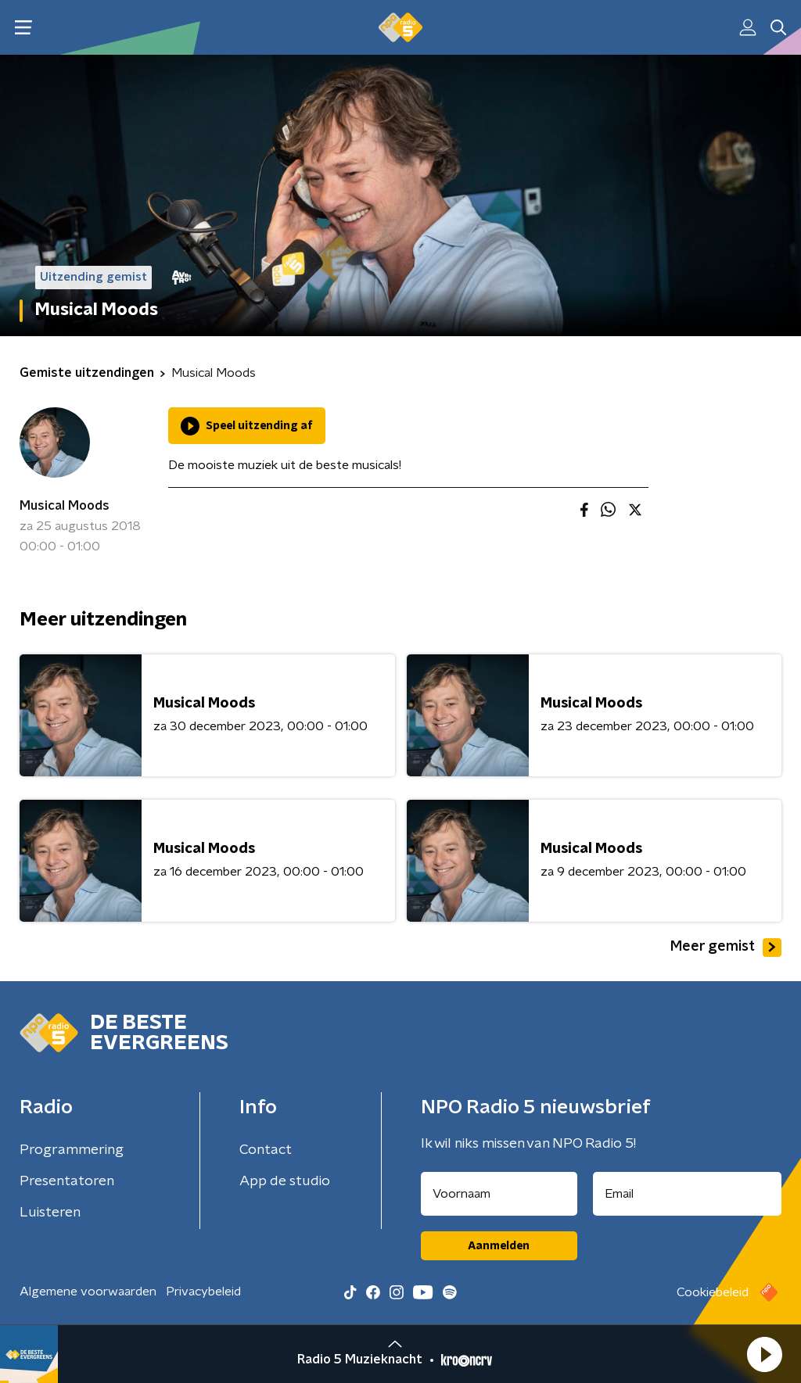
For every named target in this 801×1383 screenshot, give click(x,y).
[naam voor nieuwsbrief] (499, 1194)
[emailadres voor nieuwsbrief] (687, 1194)
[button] (764, 1354)
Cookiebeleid (713, 1292)
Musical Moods (65, 506)
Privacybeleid (203, 1291)
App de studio (284, 1181)
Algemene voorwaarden (88, 1291)
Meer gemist (725, 947)
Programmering (72, 1150)
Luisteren (50, 1213)
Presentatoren (67, 1181)
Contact (265, 1150)
